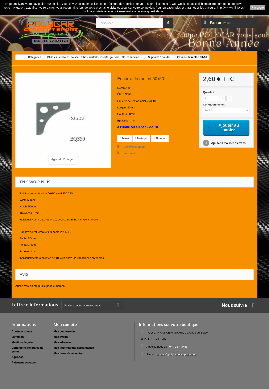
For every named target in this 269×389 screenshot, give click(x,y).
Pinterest (160, 138)
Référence (124, 88)
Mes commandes (65, 331)
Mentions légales (23, 342)
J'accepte (257, 7)
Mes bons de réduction (68, 353)
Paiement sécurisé (24, 362)
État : (120, 94)
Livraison (18, 336)
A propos (18, 357)
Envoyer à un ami (135, 146)
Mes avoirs (61, 336)
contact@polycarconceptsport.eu (176, 354)
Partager (141, 138)
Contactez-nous (22, 331)
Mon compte (65, 324)
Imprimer (129, 153)
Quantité (208, 92)
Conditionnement (214, 104)
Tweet (124, 138)
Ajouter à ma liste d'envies (228, 143)
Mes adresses (62, 342)
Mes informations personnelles (74, 347)
